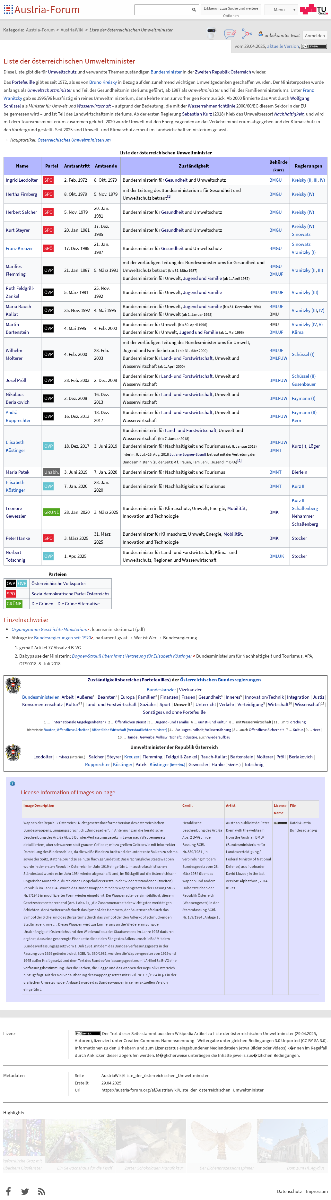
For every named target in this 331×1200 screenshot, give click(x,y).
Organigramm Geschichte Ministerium (49, 629)
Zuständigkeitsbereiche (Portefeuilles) (129, 680)
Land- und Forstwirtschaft (187, 358)
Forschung (297, 722)
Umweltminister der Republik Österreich (174, 747)
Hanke (226, 764)
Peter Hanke (18, 538)
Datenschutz (289, 1191)
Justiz (318, 697)
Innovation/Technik (264, 697)
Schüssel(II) (304, 376)
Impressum (317, 1191)
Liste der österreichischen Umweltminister (253, 1033)
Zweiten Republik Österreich (223, 72)
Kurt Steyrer (18, 230)
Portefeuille (23, 82)
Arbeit (68, 697)
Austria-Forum (47, 9)
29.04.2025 (306, 1033)
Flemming (152, 757)
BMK (274, 512)
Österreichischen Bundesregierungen (220, 680)
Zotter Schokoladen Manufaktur (154, 1168)
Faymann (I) (304, 398)
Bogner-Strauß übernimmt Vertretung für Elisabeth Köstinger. (132, 656)
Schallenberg (305, 508)
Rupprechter (97, 764)
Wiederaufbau (219, 737)
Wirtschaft (278, 704)
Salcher (96, 757)
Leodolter (42, 757)
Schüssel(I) (303, 354)
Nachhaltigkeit (289, 114)
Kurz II (298, 486)
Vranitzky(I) (304, 252)
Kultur (72, 704)
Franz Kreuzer (19, 248)
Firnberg (62, 757)
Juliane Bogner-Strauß (188, 454)
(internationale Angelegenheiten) (78, 722)
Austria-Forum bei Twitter (25, 1192)
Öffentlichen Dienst (130, 722)
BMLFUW (278, 358)
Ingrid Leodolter (22, 180)
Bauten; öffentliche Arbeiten (67, 730)
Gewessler (198, 764)
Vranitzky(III (304, 310)
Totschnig (254, 764)
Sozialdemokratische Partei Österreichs (70, 594)
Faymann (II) (304, 412)
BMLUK (276, 556)
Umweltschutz (62, 72)
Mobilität (236, 508)
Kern (296, 420)
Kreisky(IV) (303, 194)
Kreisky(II (301, 180)
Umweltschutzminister (49, 90)
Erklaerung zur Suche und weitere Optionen (231, 10)
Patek (140, 764)
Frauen (188, 697)
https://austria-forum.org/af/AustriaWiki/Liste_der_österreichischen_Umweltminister (182, 1090)
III (316, 180)
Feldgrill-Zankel (181, 757)
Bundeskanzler (161, 690)
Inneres (233, 697)
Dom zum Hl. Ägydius (306, 1168)
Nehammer (303, 516)
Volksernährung (218, 730)
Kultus (298, 730)
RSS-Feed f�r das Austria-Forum (42, 1192)
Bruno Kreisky (103, 82)
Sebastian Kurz (197, 114)
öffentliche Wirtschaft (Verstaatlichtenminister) (129, 730)
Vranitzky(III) (305, 292)
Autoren (83, 1040)
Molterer (265, 757)
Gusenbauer (304, 384)
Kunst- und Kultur (212, 722)
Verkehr (226, 704)
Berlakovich (301, 757)
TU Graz (314, 9)
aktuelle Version (283, 46)
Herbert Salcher (21, 212)
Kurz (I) (299, 446)
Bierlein (299, 472)
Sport (165, 704)
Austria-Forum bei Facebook (8, 1192)
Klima (298, 332)
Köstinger (122, 764)
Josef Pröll (16, 380)
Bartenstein (241, 757)
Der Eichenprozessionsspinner (227, 1168)
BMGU (275, 180)
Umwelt (182, 704)
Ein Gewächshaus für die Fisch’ (85, 1168)
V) (321, 324)
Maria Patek (17, 472)
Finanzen (169, 697)
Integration (298, 697)
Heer (316, 730)
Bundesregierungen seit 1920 (62, 638)
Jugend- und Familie (172, 722)
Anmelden (315, 35)
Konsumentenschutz (42, 704)
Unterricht (206, 704)
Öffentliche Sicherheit (266, 730)
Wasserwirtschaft (94, 106)
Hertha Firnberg (21, 194)
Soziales (148, 704)
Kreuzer (131, 757)
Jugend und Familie (202, 278)
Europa (127, 697)
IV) (322, 180)
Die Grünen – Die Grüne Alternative (65, 603)
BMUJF (276, 274)
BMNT (275, 450)
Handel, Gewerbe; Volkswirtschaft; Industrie (161, 737)
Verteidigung (250, 704)
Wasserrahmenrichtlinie (211, 106)
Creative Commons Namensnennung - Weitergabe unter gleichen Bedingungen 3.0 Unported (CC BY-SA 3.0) (225, 1040)
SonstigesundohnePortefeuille (174, 712)
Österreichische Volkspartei (58, 583)
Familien (146, 697)
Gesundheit (176, 180)
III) (320, 270)
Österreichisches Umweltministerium (74, 140)
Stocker (299, 538)
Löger (314, 446)
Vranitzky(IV (304, 324)
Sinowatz (301, 234)
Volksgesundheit (190, 730)
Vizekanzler (190, 690)
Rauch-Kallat (213, 757)
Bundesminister (166, 72)
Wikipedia (184, 1033)
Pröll (281, 757)
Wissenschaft (308, 704)
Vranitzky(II (304, 270)
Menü (279, 9)
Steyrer (114, 757)
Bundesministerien (40, 697)
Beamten (107, 697)
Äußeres (85, 697)
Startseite (8, 9)
